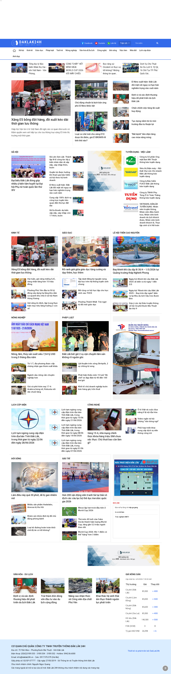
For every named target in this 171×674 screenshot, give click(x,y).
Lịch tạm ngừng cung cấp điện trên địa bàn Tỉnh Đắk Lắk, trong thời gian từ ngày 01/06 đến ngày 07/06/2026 (72, 445)
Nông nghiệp (71, 50)
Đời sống (113, 50)
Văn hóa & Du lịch (86, 50)
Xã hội (21, 50)
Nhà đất (133, 50)
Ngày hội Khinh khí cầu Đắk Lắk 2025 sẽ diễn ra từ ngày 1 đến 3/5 (143, 282)
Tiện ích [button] (124, 43)
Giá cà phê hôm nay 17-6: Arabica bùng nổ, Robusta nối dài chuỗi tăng (41, 389)
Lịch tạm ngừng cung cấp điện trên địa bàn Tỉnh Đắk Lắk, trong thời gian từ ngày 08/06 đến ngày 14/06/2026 (72, 430)
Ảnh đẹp (16, 56)
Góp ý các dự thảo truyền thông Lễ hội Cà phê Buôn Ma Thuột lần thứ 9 (143, 306)
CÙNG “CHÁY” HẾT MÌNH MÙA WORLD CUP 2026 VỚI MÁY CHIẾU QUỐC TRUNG (74, 70)
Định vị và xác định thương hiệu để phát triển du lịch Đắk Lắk (144, 98)
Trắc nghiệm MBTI (122, 517)
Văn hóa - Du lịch (23, 574)
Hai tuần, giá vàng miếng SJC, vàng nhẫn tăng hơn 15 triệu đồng (41, 281)
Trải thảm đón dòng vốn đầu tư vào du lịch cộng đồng (51, 599)
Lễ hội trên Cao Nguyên (126, 233)
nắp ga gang (133, 507)
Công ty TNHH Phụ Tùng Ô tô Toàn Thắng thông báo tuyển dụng (150, 195)
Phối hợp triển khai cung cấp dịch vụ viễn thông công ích (148, 430)
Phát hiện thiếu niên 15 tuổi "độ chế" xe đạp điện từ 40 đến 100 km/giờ (93, 378)
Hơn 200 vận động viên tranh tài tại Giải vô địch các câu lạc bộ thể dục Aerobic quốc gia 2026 (84, 498)
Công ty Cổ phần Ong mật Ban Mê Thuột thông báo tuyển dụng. (150, 159)
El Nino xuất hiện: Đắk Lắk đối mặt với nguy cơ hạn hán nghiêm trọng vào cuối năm (145, 85)
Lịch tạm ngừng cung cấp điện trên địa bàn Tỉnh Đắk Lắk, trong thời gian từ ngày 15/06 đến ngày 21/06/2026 (72, 415)
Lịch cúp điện (145, 50)
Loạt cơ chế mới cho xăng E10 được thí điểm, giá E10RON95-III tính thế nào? (90, 137)
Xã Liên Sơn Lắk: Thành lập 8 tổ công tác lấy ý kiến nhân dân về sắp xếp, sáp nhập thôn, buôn (60, 162)
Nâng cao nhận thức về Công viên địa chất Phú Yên (80, 599)
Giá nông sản (133, 574)
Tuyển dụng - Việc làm (138, 152)
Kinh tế (30, 50)
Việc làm (123, 50)
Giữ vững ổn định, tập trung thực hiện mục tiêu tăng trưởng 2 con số (42, 306)
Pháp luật (50, 50)
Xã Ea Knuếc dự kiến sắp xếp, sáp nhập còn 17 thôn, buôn (60, 213)
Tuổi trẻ (60, 50)
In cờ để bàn (119, 512)
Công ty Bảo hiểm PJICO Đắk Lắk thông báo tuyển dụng (149, 184)
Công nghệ (102, 50)
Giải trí (66, 458)
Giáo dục (39, 50)
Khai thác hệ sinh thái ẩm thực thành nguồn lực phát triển (107, 599)
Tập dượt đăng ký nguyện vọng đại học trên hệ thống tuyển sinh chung (93, 281)
